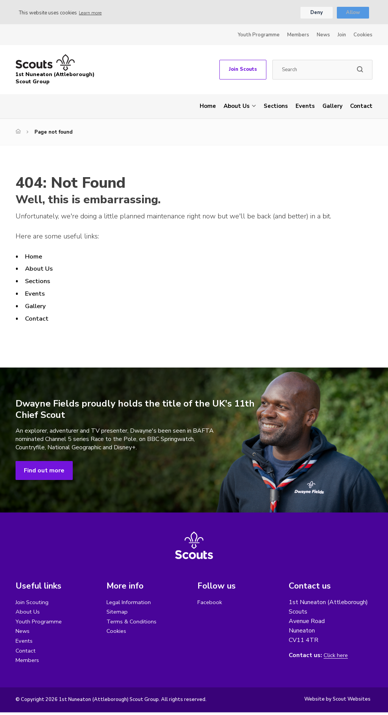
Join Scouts (243, 70)
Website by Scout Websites (337, 701)
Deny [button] (316, 13)
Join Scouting (33, 603)
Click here (336, 656)
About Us (237, 107)
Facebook (210, 603)
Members (298, 36)
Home (208, 107)
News (323, 36)
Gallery (332, 107)
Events (305, 107)
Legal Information (129, 603)
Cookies (363, 36)
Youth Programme (259, 36)
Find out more (44, 471)
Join (342, 36)
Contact (361, 107)
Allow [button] (353, 13)
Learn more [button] (92, 13)
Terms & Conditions (132, 623)
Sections (276, 107)
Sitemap (117, 613)
